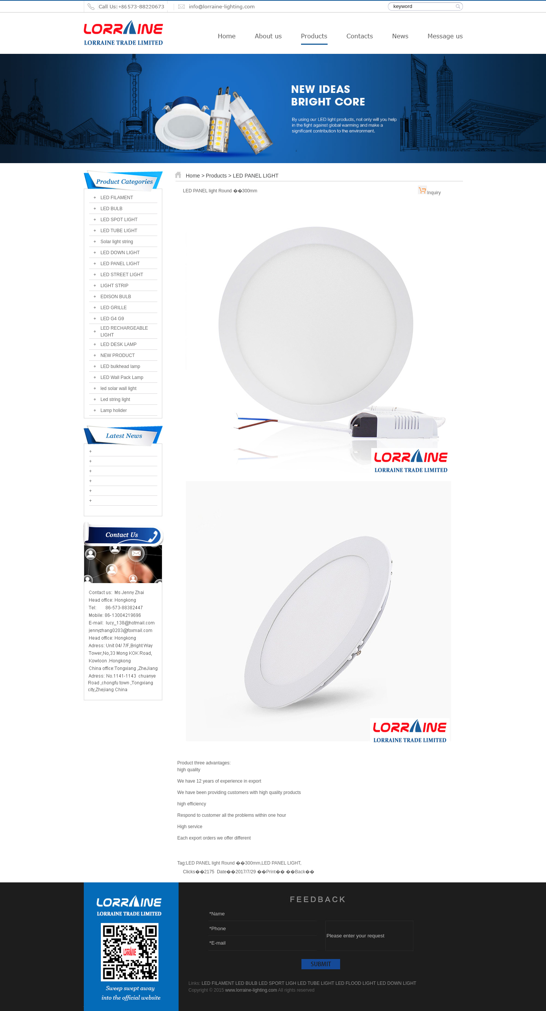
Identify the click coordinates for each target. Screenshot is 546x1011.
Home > (195, 176)
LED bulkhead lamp (120, 366)
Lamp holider (113, 410)
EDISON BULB (115, 296)
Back (300, 871)
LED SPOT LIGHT (119, 219)
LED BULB (111, 208)
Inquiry (434, 192)
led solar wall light (118, 388)
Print (271, 871)
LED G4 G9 (112, 318)
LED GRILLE (113, 307)
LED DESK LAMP (118, 344)
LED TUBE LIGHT (118, 230)
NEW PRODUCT (117, 355)
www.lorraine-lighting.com (251, 990)
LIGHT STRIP (114, 285)
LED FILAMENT (116, 197)
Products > (219, 176)
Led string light (115, 399)
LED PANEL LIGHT (120, 263)
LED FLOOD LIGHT (356, 983)
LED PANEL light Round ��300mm (223, 863)
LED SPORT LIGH (277, 983)
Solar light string (116, 241)
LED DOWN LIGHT (120, 252)
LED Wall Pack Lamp (121, 377)
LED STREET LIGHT (121, 274)
